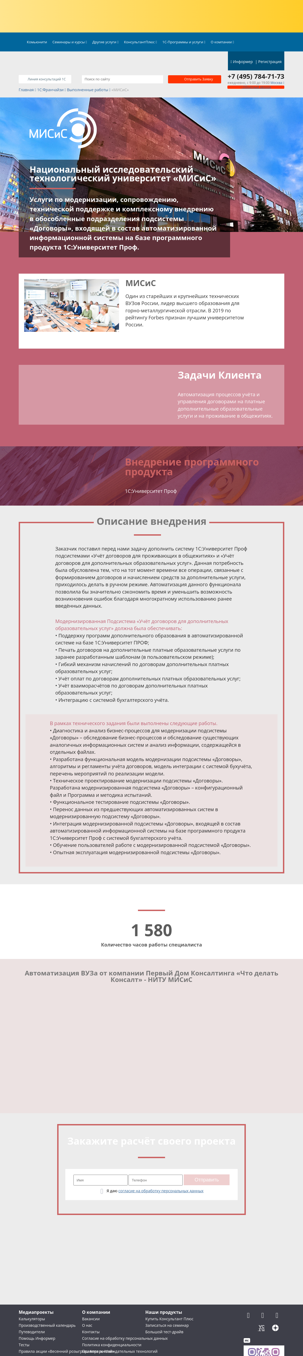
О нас (87, 1325)
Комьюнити (37, 42)
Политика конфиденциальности (111, 1344)
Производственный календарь (47, 1325)
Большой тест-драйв (164, 1331)
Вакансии (91, 1318)
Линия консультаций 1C (46, 79)
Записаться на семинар (167, 1325)
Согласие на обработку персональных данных (125, 1338)
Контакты (91, 1331)
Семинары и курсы (70, 42)
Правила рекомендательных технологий (119, 1351)
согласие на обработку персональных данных (161, 1190)
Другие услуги (105, 42)
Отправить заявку (198, 79)
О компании (222, 42)
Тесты (24, 1344)
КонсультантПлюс (140, 42)
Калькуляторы (32, 1318)
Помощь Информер (37, 1338)
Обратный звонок (256, 87)
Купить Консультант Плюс (169, 1318)
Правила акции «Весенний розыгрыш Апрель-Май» (66, 1351)
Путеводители (32, 1331)
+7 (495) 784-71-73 (256, 76)
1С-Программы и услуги (183, 42)
